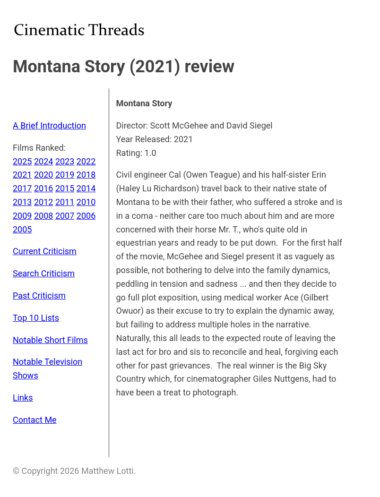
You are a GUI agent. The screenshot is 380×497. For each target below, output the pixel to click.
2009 (22, 216)
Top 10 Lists (36, 318)
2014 (86, 188)
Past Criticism (39, 295)
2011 (64, 202)
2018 (86, 175)
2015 (64, 188)
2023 (64, 161)
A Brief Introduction (49, 125)
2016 (43, 188)
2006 (86, 216)
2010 (86, 202)
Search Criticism (44, 273)
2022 (86, 161)
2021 (22, 175)
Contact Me (35, 420)
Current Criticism (45, 251)
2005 (22, 229)
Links (23, 398)
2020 (43, 175)
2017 (22, 188)
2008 (43, 216)
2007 (64, 216)
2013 (22, 202)
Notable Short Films (50, 340)
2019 (64, 175)
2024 (43, 161)
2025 (22, 161)
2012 (43, 202)
